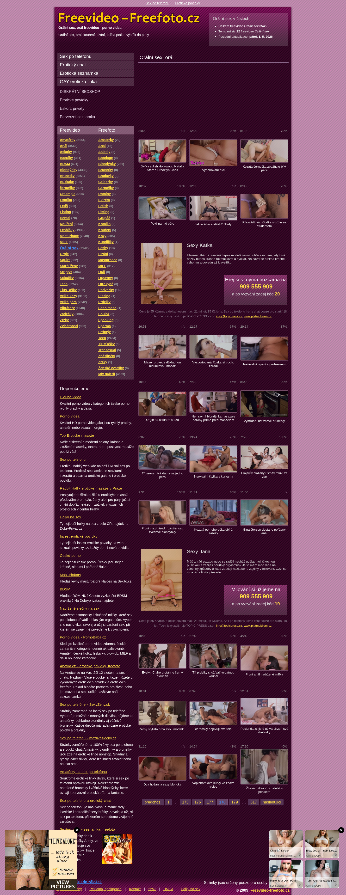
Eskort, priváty (72, 108)
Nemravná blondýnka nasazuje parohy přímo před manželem (213, 418)
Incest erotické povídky (78, 536)
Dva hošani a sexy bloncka (162, 784)
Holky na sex (70, 517)
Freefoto (106, 130)
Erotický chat (73, 64)
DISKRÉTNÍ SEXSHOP (80, 91)
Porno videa (70, 416)
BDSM (65, 589)
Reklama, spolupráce (105, 889)
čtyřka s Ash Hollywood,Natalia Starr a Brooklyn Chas (162, 168)
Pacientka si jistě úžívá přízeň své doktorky (264, 730)
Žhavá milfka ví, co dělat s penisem (264, 790)
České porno (70, 555)
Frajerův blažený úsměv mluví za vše (264, 474)
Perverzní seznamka (77, 117)
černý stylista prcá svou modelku (162, 729)
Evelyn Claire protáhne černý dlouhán (162, 674)
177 (210, 802)
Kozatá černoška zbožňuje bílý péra (264, 168)
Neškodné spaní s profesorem (264, 364)
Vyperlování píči (213, 170)
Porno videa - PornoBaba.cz (83, 637)
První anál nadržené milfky (264, 674)
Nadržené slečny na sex (79, 608)
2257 (152, 889)
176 (197, 802)
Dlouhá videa (70, 397)
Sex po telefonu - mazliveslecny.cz (88, 738)
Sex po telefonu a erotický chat (85, 800)
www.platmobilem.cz (258, 316)
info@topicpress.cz (229, 316)
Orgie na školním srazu (162, 420)
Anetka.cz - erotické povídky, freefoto (90, 666)
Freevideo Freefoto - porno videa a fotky (129, 17)
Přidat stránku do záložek (79, 882)
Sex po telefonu (157, 3)
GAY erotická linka (78, 81)
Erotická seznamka (79, 73)
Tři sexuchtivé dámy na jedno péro (162, 475)
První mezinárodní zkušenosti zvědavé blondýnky (162, 530)
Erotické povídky (187, 3)
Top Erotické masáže (77, 435)
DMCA (168, 889)
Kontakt (135, 889)
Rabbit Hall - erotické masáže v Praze (91, 488)
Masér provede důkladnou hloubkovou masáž (162, 364)
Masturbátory (70, 575)
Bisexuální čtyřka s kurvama (213, 476)
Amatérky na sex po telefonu (83, 772)
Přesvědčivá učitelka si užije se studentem (264, 224)
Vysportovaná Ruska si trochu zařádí (213, 364)
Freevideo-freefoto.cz (270, 890)
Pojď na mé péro (162, 223)
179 (234, 802)
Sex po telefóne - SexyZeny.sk (85, 704)
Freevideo (70, 130)
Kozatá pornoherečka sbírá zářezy (213, 531)
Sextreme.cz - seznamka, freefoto (87, 829)
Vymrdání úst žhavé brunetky (264, 421)
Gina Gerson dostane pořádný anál (264, 531)
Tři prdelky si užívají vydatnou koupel (213, 674)
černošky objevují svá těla (213, 729)
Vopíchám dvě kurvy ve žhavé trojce (213, 784)
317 (253, 802)
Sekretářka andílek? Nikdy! (213, 224)
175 (185, 802)
